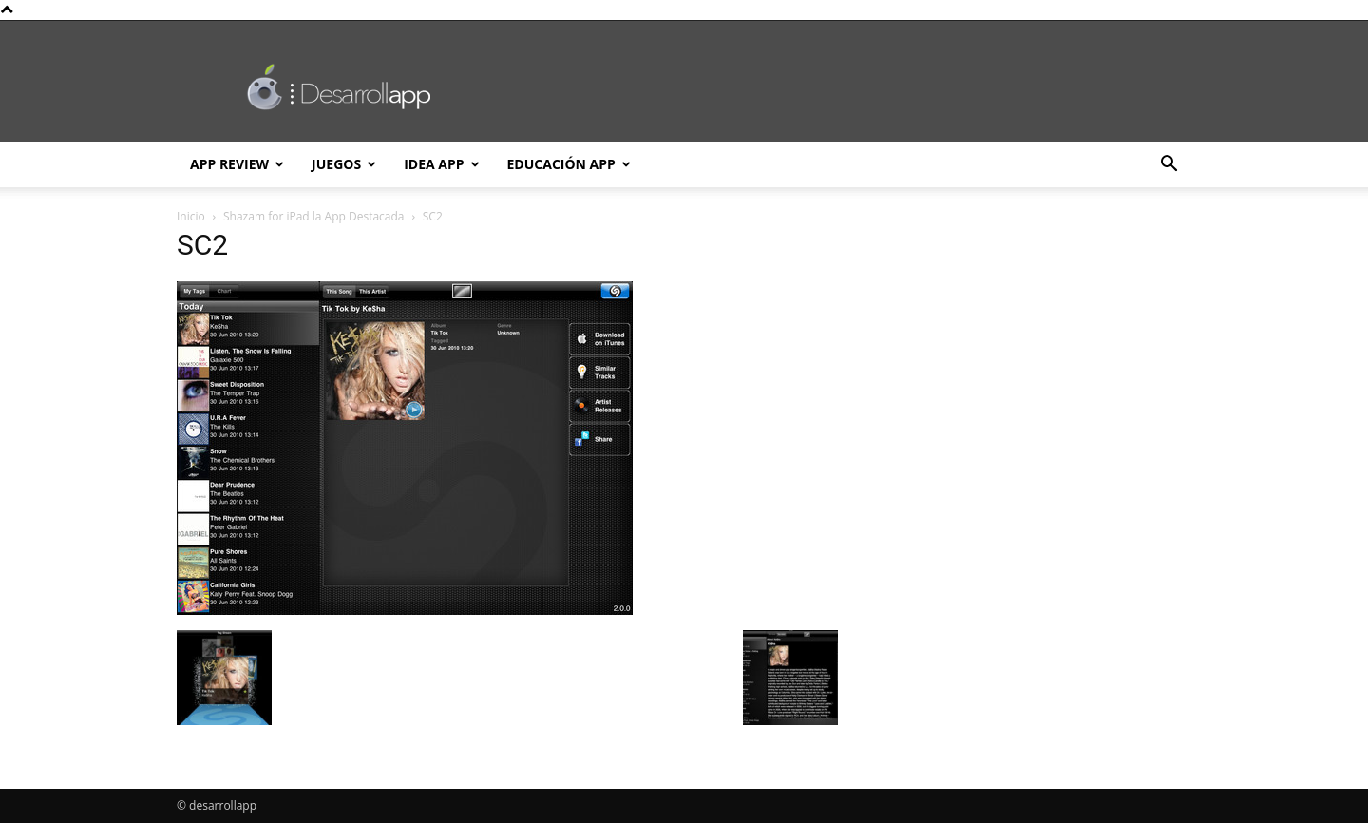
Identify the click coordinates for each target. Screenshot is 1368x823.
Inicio (191, 216)
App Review (237, 164)
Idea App (441, 164)
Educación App (569, 164)
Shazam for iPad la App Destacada (314, 216)
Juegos (344, 164)
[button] (1168, 166)
